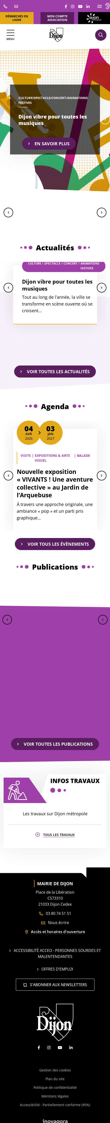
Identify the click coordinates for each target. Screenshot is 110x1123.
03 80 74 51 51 (55, 909)
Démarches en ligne (17, 18)
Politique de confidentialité (55, 1084)
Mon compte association (57, 18)
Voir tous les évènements (55, 544)
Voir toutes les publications (55, 744)
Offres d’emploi (55, 965)
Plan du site (55, 1075)
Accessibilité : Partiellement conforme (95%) (55, 1101)
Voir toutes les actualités (54, 371)
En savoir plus (48, 143)
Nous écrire (55, 919)
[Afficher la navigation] (10, 35)
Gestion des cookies (55, 1066)
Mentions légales (55, 1092)
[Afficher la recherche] (100, 35)
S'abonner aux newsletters (55, 981)
